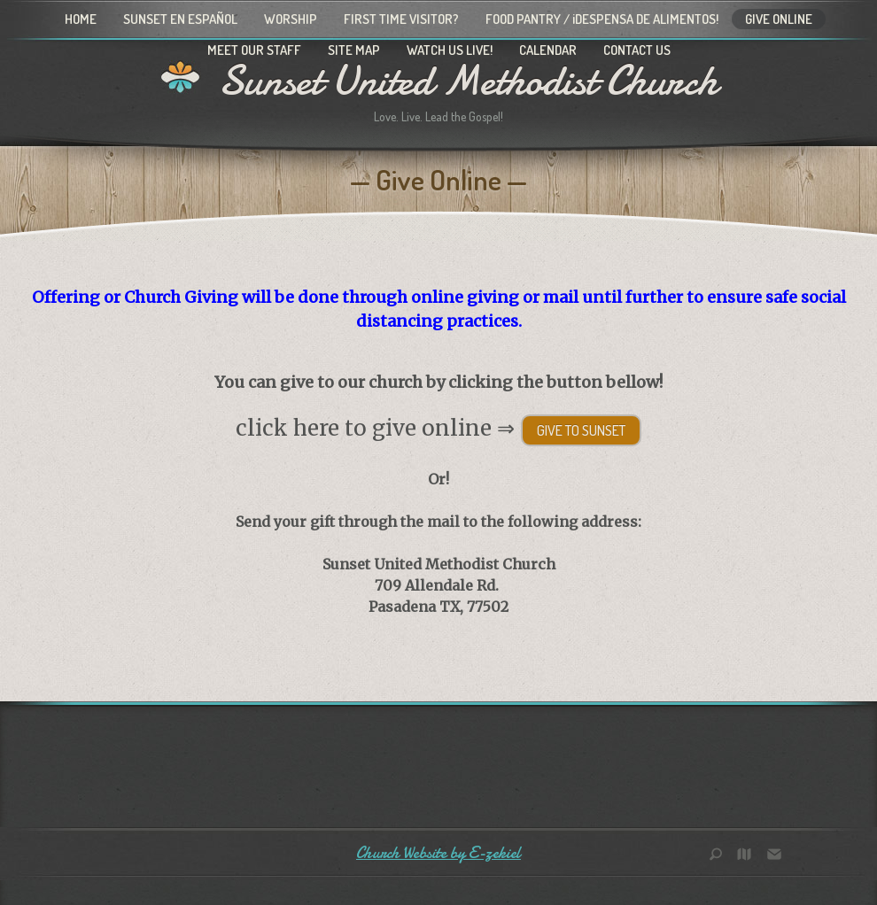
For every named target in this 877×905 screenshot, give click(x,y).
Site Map (354, 50)
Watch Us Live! (450, 50)
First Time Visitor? (401, 19)
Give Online (778, 19)
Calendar (548, 50)
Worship (290, 19)
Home (81, 19)
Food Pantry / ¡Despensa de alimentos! (601, 19)
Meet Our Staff (254, 50)
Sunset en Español (180, 19)
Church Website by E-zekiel (438, 853)
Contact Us (637, 50)
